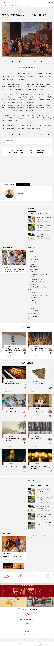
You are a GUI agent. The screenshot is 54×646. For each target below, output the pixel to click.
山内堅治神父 (10, 140)
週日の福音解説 (33, 267)
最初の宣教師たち (34, 277)
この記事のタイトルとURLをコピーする (27, 67)
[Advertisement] (27, 169)
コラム (30, 253)
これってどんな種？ (35, 259)
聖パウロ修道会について (19, 639)
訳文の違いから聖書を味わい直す (38, 287)
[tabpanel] (14, 261)
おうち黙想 (32, 264)
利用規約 (40, 639)
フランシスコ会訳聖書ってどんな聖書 (39, 295)
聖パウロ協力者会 (32, 316)
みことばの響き (47, 230)
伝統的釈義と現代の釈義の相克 (37, 282)
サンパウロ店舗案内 (35, 311)
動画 (29, 289)
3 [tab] (15, 550)
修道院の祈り (47, 221)
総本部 (36, 639)
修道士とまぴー (33, 297)
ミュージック (33, 302)
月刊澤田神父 (33, 300)
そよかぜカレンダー (35, 261)
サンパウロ (31, 305)
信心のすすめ (33, 284)
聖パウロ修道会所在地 (29, 639)
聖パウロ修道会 (32, 313)
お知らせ (30, 251)
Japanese (41, 645)
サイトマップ (31, 318)
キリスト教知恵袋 (34, 269)
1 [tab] (12, 550)
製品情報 (32, 308)
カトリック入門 (47, 238)
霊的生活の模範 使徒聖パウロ (37, 279)
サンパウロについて (9, 639)
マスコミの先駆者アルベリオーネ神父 (39, 274)
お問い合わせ (45, 639)
